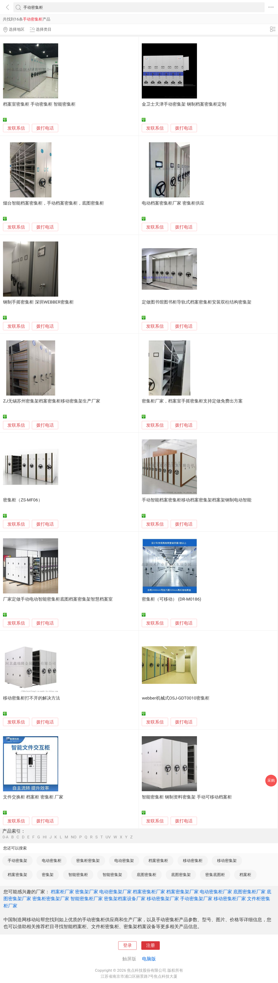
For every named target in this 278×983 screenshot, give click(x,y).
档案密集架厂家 (182, 891)
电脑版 (149, 959)
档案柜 (245, 874)
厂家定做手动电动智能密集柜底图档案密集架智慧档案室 (58, 599)
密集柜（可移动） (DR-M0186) (171, 599)
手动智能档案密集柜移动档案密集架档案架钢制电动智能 (196, 500)
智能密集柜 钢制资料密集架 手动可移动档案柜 (187, 797)
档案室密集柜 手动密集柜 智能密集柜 (39, 104)
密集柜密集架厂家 (50, 898)
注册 (150, 945)
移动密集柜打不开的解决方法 (31, 698)
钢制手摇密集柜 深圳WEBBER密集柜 (38, 302)
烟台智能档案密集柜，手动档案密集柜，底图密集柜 (53, 203)
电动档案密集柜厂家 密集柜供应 (173, 203)
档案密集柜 (158, 860)
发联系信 (16, 128)
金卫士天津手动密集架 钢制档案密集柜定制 (184, 104)
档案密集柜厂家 (149, 891)
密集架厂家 (86, 891)
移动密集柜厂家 (230, 898)
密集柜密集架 (88, 860)
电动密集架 (124, 860)
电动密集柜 (51, 860)
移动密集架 (227, 860)
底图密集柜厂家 (249, 891)
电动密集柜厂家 (216, 891)
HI (45, 837)
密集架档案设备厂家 (124, 898)
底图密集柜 (146, 874)
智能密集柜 (78, 874)
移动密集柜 (192, 860)
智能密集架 (112, 874)
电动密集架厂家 (115, 891)
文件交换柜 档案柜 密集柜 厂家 (33, 797)
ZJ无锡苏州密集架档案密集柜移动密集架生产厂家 (51, 401)
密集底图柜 (215, 874)
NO (73, 837)
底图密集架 (181, 874)
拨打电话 (45, 128)
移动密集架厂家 (163, 898)
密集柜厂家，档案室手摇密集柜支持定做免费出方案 (192, 401)
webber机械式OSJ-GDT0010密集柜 (175, 698)
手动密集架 (17, 860)
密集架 (48, 874)
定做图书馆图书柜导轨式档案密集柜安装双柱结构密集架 (196, 302)
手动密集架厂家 (196, 898)
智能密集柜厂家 (86, 898)
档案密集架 (17, 874)
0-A (6, 837)
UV (108, 837)
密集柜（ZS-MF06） (22, 500)
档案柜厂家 (62, 891)
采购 (271, 780)
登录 (127, 945)
